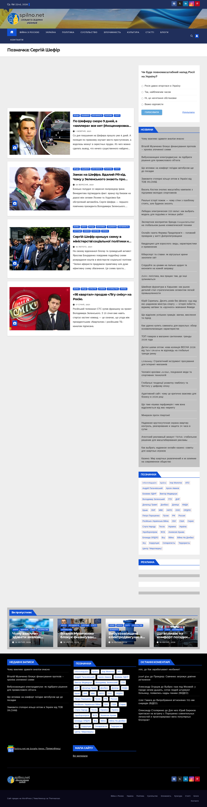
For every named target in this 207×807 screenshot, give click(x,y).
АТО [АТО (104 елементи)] (187, 483)
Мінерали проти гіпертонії (155, 415)
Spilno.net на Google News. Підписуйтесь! (34, 748)
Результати (188, 112)
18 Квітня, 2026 (167, 642)
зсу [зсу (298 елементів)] (144, 543)
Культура (133, 32)
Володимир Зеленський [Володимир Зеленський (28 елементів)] (153, 499)
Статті (149, 32)
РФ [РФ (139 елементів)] (173, 515)
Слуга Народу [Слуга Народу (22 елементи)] (149, 526)
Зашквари (85, 115)
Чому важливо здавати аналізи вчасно (162, 138)
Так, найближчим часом (156, 92)
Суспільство (88, 32)
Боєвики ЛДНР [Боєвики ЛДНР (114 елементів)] (149, 494)
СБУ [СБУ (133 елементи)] (174, 521)
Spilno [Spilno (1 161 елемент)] (163, 483)
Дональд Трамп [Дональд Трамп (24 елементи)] (149, 505)
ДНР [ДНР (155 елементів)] (178, 499)
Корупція (77, 231)
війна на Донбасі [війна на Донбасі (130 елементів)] (185, 537)
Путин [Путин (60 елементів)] (166, 515)
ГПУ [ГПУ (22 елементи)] (170, 499)
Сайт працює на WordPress (19, 798)
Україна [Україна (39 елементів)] (182, 526)
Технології (113, 629)
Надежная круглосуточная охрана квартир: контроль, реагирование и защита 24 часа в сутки (165, 426)
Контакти (16, 39)
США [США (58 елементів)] (182, 521)
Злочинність (112, 32)
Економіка (101, 227)
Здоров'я (24, 629)
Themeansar (54, 798)
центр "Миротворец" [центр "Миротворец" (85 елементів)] (152, 548)
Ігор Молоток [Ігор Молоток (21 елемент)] (176, 483)
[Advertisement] (70, 86)
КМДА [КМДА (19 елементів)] (185, 505)
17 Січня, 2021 (83, 305)
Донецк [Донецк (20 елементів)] (175, 505)
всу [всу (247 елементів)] (163, 537)
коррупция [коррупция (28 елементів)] (154, 543)
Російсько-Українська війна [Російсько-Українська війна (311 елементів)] (155, 521)
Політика (68, 32)
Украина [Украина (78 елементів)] (172, 526)
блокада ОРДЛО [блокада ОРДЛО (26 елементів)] (150, 537)
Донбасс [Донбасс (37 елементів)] (165, 505)
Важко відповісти (152, 104)
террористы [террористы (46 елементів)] (184, 543)
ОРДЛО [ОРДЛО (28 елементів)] (187, 510)
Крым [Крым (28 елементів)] (145, 510)
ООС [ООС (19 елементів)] (178, 510)
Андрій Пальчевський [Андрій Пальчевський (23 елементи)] (152, 488)
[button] (191, 36)
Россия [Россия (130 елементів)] (182, 515)
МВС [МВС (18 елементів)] (161, 510)
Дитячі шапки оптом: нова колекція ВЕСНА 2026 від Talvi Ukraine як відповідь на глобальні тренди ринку (168, 350)
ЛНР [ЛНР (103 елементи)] (153, 510)
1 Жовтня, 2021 (83, 131)
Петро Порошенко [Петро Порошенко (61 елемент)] (150, 515)
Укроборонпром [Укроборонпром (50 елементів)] (149, 532)
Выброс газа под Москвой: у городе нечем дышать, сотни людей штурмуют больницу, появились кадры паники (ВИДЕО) (167, 689)
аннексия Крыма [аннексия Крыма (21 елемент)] (176, 532)
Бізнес (76, 227)
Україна (51, 32)
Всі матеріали (80, 756)
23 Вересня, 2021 (85, 185)
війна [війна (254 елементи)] (171, 537)
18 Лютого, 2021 (84, 247)
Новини (87, 231)
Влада (76, 115)
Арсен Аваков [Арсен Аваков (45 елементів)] (172, 488)
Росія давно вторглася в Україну (160, 85)
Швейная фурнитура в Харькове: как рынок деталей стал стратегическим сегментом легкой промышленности (167, 290)
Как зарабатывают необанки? (164, 669)
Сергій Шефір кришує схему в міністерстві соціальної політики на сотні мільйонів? (102, 241)
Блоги (164, 32)
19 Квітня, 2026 (23, 642)
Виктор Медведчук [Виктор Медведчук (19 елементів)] (168, 494)
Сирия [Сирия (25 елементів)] (191, 521)
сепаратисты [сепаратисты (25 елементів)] (169, 543)
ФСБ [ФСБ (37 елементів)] (163, 532)
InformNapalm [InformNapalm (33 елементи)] (149, 483)
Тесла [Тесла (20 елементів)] (162, 526)
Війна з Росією (29, 32)
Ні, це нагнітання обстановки (159, 98)
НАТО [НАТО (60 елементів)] (169, 510)
